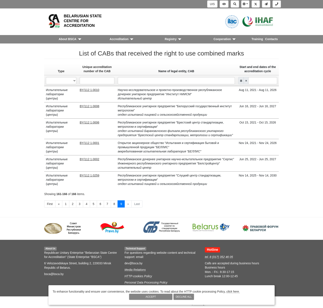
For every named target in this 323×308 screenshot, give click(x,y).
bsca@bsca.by (54, 274)
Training (257, 39)
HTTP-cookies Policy (138, 276)
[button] (245, 4)
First (50, 204)
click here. (233, 291)
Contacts (271, 39)
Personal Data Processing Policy (146, 282)
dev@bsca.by (133, 263)
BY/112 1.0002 (89, 159)
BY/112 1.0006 (89, 122)
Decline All (184, 296)
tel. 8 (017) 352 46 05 (219, 257)
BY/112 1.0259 (89, 175)
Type (61, 71)
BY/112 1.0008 (89, 106)
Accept (151, 296)
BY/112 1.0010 (89, 90)
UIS (212, 4)
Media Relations (135, 269)
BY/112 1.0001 (89, 143)
